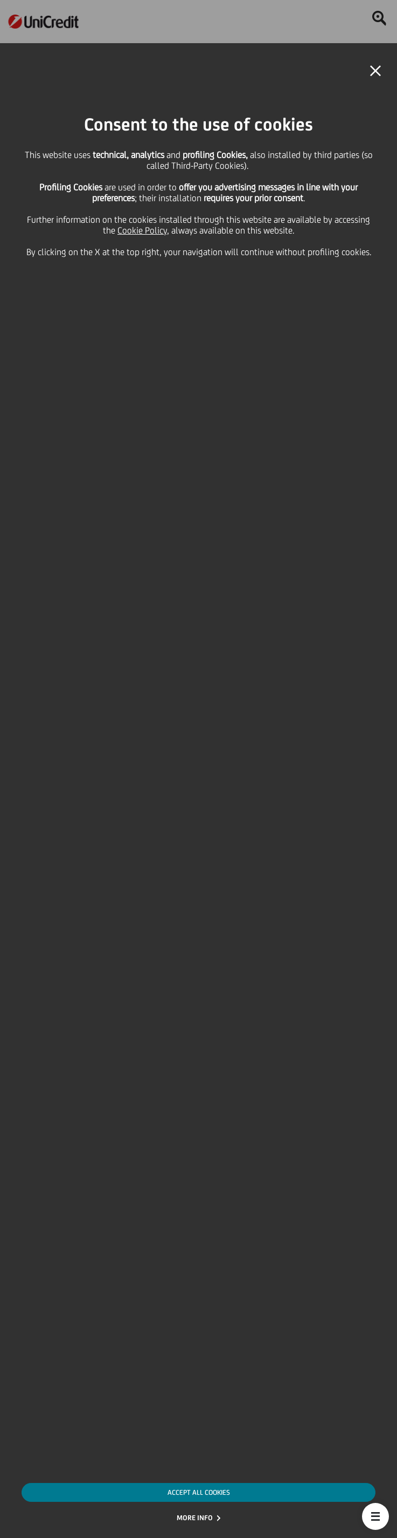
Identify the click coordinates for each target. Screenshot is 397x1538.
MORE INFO (195, 1518)
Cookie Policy (142, 230)
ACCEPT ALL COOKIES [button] (199, 1492)
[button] (375, 1516)
